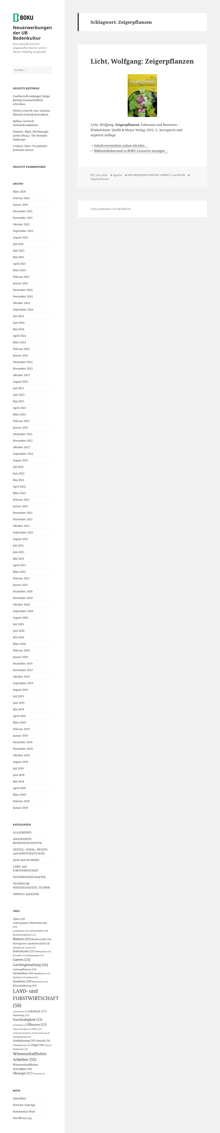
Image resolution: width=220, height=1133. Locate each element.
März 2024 (19, 342)
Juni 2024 (19, 322)
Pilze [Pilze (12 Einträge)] (37, 1028)
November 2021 (23, 519)
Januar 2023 (20, 427)
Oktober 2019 (21, 676)
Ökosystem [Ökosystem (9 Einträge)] (39, 1074)
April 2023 (19, 408)
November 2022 (23, 440)
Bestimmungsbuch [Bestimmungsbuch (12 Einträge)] (24, 934)
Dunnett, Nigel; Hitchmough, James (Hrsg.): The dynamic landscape (31, 135)
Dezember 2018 (23, 742)
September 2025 (23, 231)
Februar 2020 (21, 650)
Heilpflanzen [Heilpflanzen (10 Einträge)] (42, 973)
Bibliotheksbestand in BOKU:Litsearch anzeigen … (131, 151)
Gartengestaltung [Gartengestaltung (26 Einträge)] (30, 964)
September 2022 (23, 454)
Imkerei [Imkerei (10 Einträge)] (32, 977)
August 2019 (20, 690)
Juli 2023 (18, 388)
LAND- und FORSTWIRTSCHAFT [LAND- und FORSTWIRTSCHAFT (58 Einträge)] (36, 998)
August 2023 (20, 381)
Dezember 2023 (23, 362)
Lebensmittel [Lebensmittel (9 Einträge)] (20, 1011)
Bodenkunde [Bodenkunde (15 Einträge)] (23, 951)
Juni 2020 (19, 631)
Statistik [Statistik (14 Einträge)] (43, 1040)
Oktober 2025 (21, 224)
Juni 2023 (19, 395)
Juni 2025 (19, 250)
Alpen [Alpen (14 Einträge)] (19, 918)
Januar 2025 (20, 283)
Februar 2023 (21, 421)
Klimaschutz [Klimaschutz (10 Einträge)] (40, 981)
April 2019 (19, 716)
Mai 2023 (18, 401)
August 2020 (20, 617)
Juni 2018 (19, 775)
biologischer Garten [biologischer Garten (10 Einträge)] (24, 947)
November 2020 (23, 598)
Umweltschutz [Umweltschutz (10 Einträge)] (21, 1045)
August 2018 (20, 762)
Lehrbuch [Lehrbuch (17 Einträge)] (37, 1011)
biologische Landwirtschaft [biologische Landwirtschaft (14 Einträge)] (31, 943)
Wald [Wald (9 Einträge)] (48, 1045)
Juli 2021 (18, 545)
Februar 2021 (21, 578)
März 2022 (19, 493)
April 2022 (19, 486)
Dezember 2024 (23, 290)
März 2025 (19, 270)
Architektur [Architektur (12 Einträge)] (21, 930)
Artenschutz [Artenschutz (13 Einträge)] (39, 930)
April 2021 (19, 565)
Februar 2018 (21, 801)
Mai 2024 (18, 329)
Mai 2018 (18, 781)
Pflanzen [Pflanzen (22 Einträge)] (37, 1024)
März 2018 (19, 794)
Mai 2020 (18, 637)
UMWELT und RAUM (26, 894)
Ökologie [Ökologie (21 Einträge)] (23, 1073)
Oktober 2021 (21, 526)
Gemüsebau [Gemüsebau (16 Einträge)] (23, 973)
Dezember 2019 (23, 663)
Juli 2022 (18, 467)
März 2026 (19, 191)
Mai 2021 (18, 558)
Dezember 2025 (23, 211)
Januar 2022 (20, 506)
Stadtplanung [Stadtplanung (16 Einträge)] (24, 1040)
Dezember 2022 (23, 434)
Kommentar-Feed (24, 1111)
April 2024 (19, 336)
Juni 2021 (19, 552)
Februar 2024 (21, 349)
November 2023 (23, 368)
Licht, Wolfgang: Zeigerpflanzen (142, 61)
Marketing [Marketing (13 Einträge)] (21, 1015)
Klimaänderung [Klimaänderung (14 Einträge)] (24, 985)
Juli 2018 (18, 768)
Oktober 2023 (21, 375)
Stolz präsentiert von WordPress (111, 209)
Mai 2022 (18, 480)
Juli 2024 (18, 316)
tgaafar (117, 175)
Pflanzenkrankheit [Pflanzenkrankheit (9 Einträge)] (22, 1029)
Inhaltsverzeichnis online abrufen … (121, 145)
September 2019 (23, 683)
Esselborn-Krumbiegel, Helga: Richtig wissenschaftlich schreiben (31, 100)
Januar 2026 (20, 204)
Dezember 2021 (23, 513)
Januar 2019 (20, 735)
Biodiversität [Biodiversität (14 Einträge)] (41, 939)
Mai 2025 (18, 257)
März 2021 (19, 572)
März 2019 (19, 722)
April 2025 (19, 263)
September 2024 (23, 309)
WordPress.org (22, 1118)
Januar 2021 (20, 585)
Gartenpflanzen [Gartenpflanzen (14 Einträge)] (24, 969)
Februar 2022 (21, 499)
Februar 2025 (21, 277)
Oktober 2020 (21, 604)
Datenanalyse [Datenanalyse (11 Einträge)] (35, 955)
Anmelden (19, 1098)
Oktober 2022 (21, 447)
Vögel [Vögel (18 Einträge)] (37, 1045)
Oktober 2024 (21, 303)
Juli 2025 (18, 244)
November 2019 (23, 670)
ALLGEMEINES (22, 832)
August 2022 (20, 460)
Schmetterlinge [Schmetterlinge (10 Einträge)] (22, 1037)
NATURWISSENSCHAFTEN (29, 877)
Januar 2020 (20, 657)
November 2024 (23, 296)
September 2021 (23, 532)
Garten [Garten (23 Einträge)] (21, 959)
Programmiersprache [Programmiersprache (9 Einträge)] (23, 1033)
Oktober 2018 (21, 755)
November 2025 (23, 218)
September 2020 (23, 611)
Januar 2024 (20, 355)
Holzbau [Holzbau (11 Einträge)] (19, 977)
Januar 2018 (20, 808)
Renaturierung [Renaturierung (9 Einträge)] (42, 1033)
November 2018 (23, 749)
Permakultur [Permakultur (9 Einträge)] (19, 1025)
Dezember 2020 (23, 591)
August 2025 (20, 237)
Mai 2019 (18, 709)
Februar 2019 (21, 729)
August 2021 (20, 539)
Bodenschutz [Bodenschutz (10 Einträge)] (43, 951)
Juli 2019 (18, 696)
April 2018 (19, 788)
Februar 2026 (21, 198)
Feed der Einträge (24, 1105)
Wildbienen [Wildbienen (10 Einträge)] (20, 1049)
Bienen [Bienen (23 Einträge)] (22, 939)
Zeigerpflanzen (100, 179)
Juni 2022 (19, 473)
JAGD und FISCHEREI (26, 860)
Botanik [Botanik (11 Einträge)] (19, 955)
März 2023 (19, 414)
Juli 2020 (18, 624)
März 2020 (19, 644)
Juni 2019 (19, 703)
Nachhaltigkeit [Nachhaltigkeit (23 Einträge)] (27, 1019)
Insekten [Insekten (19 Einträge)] (22, 981)
